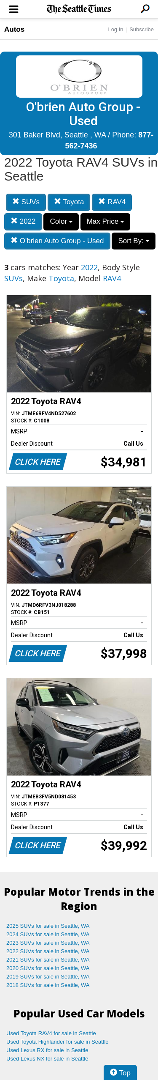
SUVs (26, 202)
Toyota (69, 202)
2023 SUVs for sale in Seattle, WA (48, 943)
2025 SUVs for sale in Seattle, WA (48, 926)
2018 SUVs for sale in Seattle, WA (48, 985)
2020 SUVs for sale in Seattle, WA (48, 968)
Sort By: (133, 241)
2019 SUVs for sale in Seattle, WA (48, 976)
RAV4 (112, 202)
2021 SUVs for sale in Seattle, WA (48, 960)
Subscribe (141, 29)
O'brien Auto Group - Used (57, 241)
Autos (14, 29)
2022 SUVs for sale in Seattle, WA (48, 951)
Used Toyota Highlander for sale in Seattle (57, 1042)
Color (61, 221)
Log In (115, 29)
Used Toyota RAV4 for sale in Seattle (51, 1033)
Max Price (105, 221)
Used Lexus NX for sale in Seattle (47, 1058)
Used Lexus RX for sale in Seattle (47, 1050)
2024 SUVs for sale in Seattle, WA (48, 934)
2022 (23, 221)
